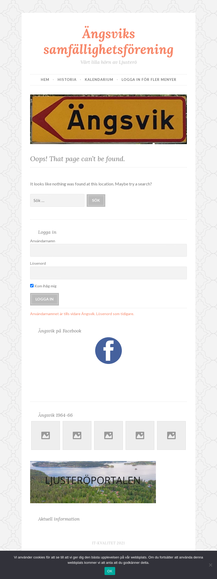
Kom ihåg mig (43, 286)
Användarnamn (42, 241)
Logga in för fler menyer (149, 79)
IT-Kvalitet (104, 543)
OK (109, 571)
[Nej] (210, 565)
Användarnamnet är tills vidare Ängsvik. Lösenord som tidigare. (82, 313)
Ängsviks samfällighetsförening (108, 41)
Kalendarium (99, 79)
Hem (45, 79)
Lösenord (38, 263)
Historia (67, 79)
